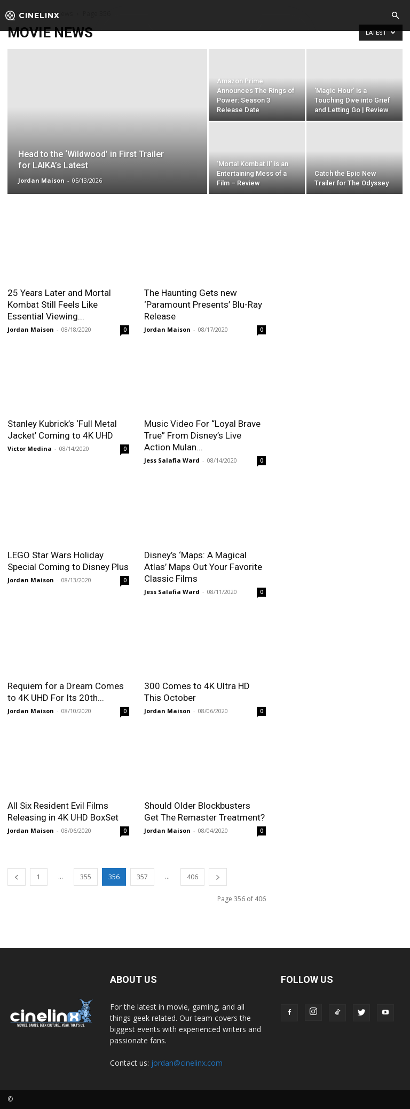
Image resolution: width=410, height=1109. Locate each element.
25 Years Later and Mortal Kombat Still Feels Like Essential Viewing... (59, 304)
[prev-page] (16, 877)
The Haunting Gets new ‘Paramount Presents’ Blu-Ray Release (203, 304)
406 (192, 876)
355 (85, 876)
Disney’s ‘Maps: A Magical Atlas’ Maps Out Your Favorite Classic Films (203, 567)
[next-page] (218, 877)
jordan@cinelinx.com (187, 1063)
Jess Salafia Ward (172, 460)
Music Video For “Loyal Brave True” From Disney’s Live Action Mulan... (202, 435)
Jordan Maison (41, 180)
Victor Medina (29, 448)
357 (142, 876)
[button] (395, 16)
